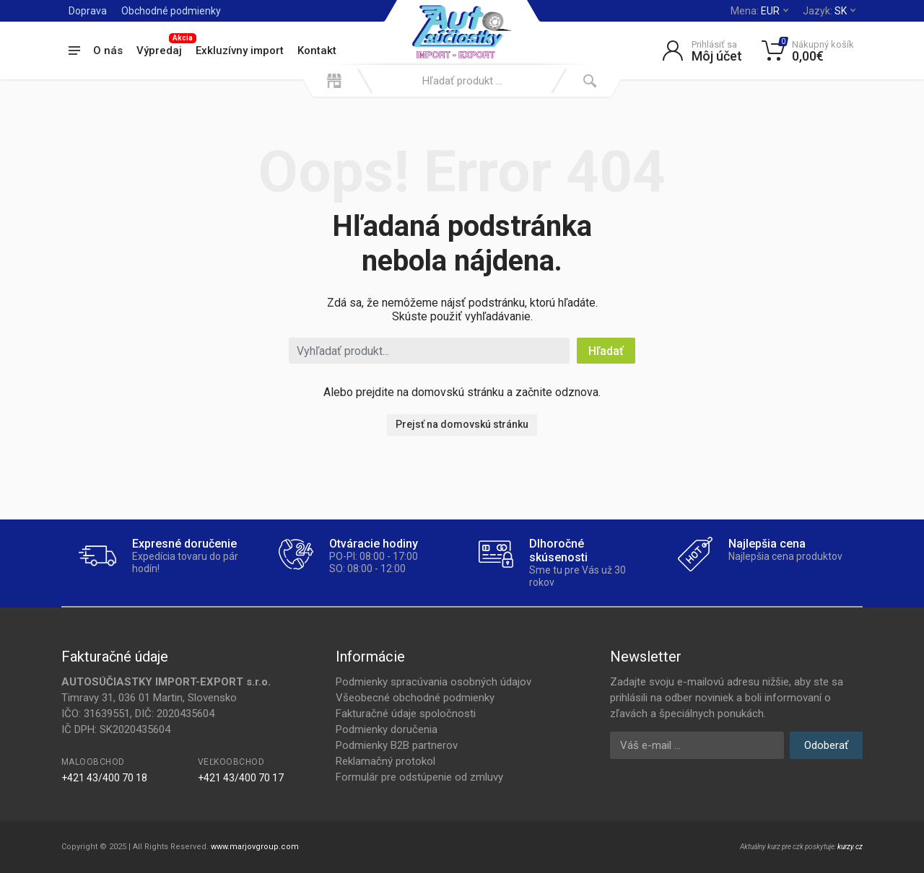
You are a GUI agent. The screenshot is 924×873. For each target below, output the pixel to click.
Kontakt (316, 50)
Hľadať (606, 351)
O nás (108, 50)
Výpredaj (162, 48)
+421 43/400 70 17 (241, 778)
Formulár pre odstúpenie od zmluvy (419, 777)
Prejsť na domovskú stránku (462, 424)
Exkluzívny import (240, 50)
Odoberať (826, 745)
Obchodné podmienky (171, 11)
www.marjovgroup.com (255, 846)
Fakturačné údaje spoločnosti (406, 713)
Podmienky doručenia (386, 729)
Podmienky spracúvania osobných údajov (433, 681)
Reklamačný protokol (385, 761)
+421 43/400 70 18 (104, 778)
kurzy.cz (850, 847)
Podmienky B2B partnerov (397, 745)
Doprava (88, 11)
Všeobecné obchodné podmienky (415, 697)
